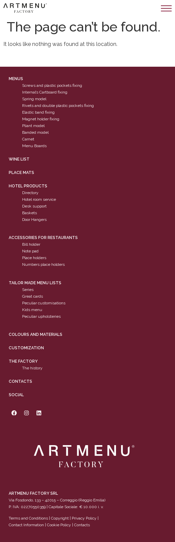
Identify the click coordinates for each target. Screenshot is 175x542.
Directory (30, 192)
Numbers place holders (43, 264)
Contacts (20, 381)
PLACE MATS (21, 172)
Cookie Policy (59, 525)
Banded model (35, 132)
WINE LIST (19, 159)
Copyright (60, 518)
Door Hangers (34, 219)
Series (28, 289)
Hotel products (28, 186)
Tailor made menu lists (35, 283)
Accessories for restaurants (43, 237)
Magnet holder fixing (40, 119)
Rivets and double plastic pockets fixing (58, 105)
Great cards (32, 296)
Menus (16, 78)
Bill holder (31, 244)
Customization (26, 348)
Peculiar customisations (43, 303)
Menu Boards (34, 145)
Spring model (34, 99)
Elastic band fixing (38, 112)
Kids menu (32, 309)
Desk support (34, 206)
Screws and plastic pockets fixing (52, 85)
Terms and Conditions (28, 518)
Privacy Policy (84, 518)
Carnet (28, 139)
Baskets (29, 212)
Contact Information (26, 525)
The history (32, 368)
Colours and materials (35, 334)
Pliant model (33, 125)
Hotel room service (39, 199)
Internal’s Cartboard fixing (44, 92)
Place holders (34, 257)
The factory (23, 361)
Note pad (30, 251)
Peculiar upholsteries (41, 316)
